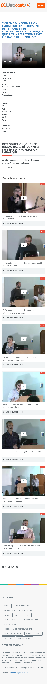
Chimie (6, 606)
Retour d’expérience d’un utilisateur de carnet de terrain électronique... (22, 547)
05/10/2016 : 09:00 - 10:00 (13, 271)
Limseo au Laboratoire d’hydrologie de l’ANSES (22, 451)
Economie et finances (21, 606)
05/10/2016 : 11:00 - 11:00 (13, 318)
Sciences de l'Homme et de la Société (18, 629)
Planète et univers (22, 615)
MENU (41, 6)
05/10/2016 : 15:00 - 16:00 (13, 506)
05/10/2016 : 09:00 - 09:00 (13, 224)
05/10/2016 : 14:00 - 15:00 (13, 459)
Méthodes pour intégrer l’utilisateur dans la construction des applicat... (20, 358)
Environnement (10, 624)
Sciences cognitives (32, 620)
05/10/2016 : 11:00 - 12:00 (13, 365)
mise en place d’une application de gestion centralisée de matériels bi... (20, 499)
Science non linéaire (12, 620)
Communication (24, 638)
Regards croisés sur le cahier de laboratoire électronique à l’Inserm (20, 405)
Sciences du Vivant (33, 634)
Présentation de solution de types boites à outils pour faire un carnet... (23, 264)
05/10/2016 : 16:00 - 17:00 (13, 553)
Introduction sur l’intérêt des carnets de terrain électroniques (22, 217)
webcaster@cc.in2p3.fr (19, 673)
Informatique (9, 610)
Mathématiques (25, 610)
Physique (7, 615)
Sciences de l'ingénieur (13, 634)
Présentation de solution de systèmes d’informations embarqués (18, 311)
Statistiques (8, 638)
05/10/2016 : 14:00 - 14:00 (13, 412)
